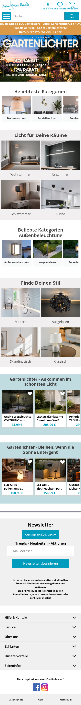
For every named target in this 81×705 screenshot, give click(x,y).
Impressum (65, 699)
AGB (40, 699)
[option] (40, 58)
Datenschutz (15, 699)
